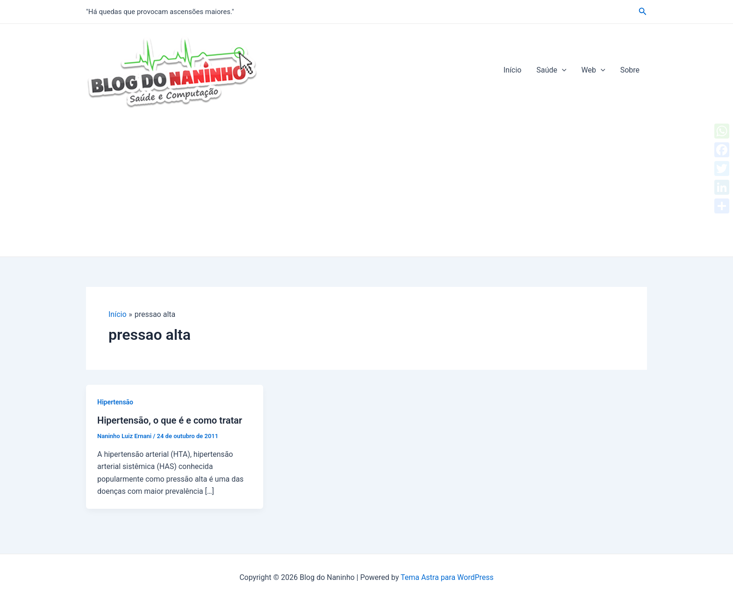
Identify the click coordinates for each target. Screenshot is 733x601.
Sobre (630, 70)
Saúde (551, 70)
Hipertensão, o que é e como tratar (169, 420)
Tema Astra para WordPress (447, 577)
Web (593, 70)
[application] (562, 70)
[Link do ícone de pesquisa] (643, 11)
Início (512, 70)
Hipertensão (115, 402)
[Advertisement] (366, 186)
